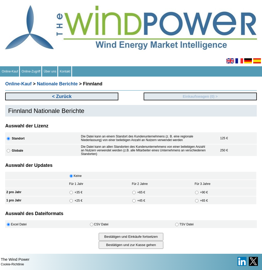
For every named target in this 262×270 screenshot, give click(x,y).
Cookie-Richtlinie (12, 264)
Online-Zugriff (31, 71)
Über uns (50, 71)
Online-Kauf (10, 71)
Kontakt (65, 71)
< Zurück (62, 96)
